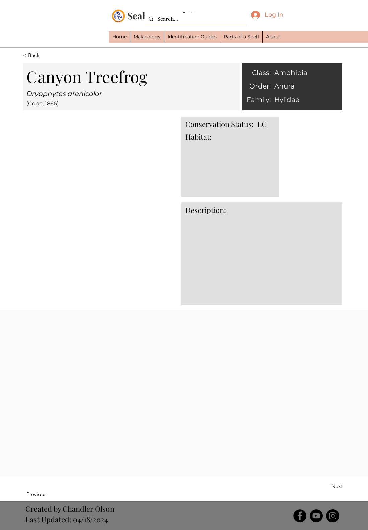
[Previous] (48, 494)
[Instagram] (332, 515)
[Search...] (195, 19)
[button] (147, 37)
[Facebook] (299, 515)
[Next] (326, 486)
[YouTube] (316, 515)
